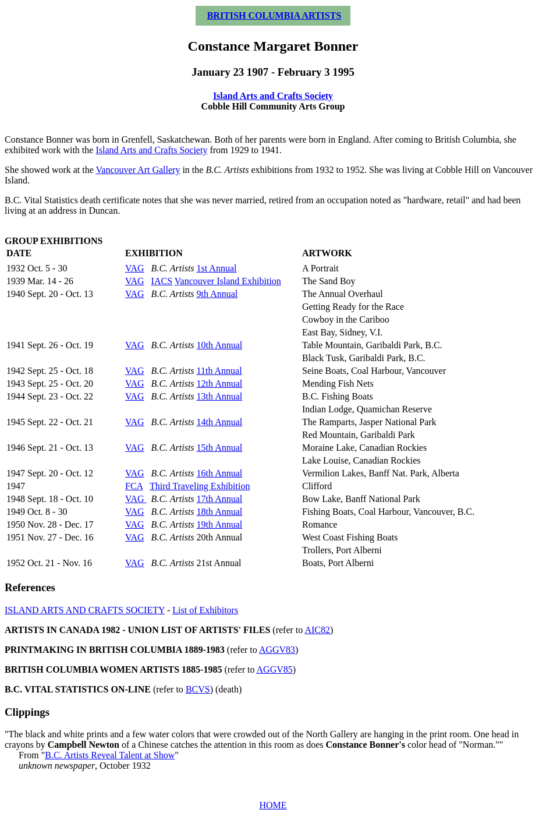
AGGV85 (275, 669)
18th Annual (220, 512)
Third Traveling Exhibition (200, 486)
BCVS (198, 689)
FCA (134, 486)
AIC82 (317, 630)
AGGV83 (277, 650)
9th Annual (217, 294)
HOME (272, 805)
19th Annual (220, 524)
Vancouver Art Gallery (138, 170)
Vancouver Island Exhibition (228, 281)
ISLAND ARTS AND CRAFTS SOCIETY (85, 610)
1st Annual (217, 268)
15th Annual (220, 448)
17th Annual (220, 499)
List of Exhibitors (205, 610)
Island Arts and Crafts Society (273, 96)
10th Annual (220, 345)
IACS (161, 281)
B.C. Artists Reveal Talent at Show (110, 755)
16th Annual (220, 473)
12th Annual (220, 383)
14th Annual (220, 422)
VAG (134, 268)
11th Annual (219, 371)
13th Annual (220, 396)
